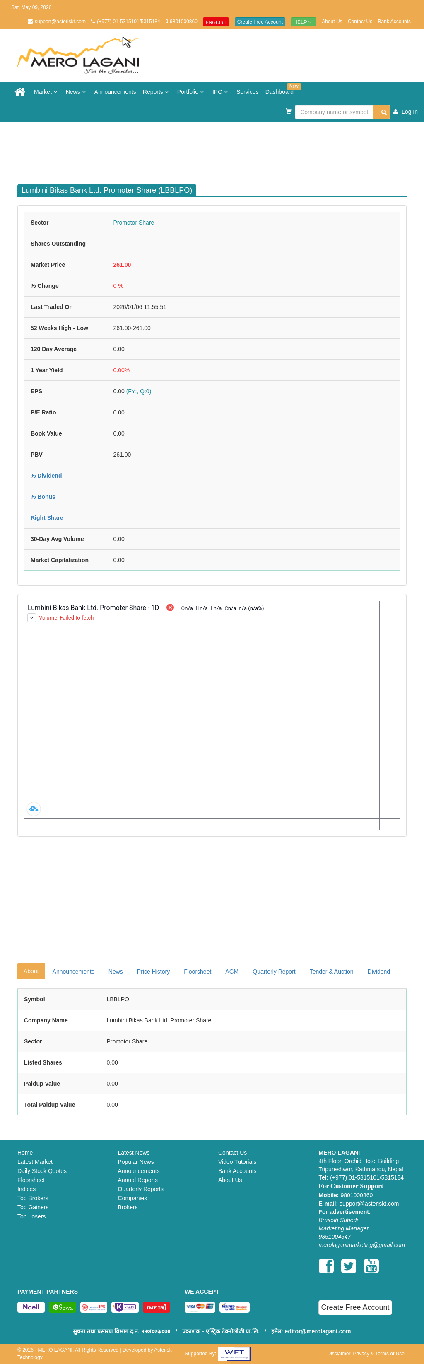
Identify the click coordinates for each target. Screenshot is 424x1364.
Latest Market (35, 1161)
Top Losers (31, 1216)
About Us (332, 21)
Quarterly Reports (141, 1189)
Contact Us (360, 21)
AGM (231, 971)
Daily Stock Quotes (42, 1171)
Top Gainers (32, 1207)
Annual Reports (138, 1180)
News (77, 92)
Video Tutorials (237, 1161)
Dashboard (281, 89)
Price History (153, 971)
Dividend (379, 971)
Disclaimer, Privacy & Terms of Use (366, 1354)
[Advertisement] (218, 149)
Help (303, 22)
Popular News (136, 1161)
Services (247, 92)
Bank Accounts (394, 21)
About (31, 971)
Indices (26, 1189)
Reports (157, 92)
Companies (132, 1198)
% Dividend (46, 475)
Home (25, 1152)
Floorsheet (197, 971)
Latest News (134, 1152)
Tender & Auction (332, 971)
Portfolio (191, 92)
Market (46, 92)
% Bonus (43, 496)
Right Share (47, 517)
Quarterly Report (274, 971)
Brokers (128, 1207)
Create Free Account (260, 22)
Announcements (115, 92)
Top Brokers (32, 1198)
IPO (221, 92)
